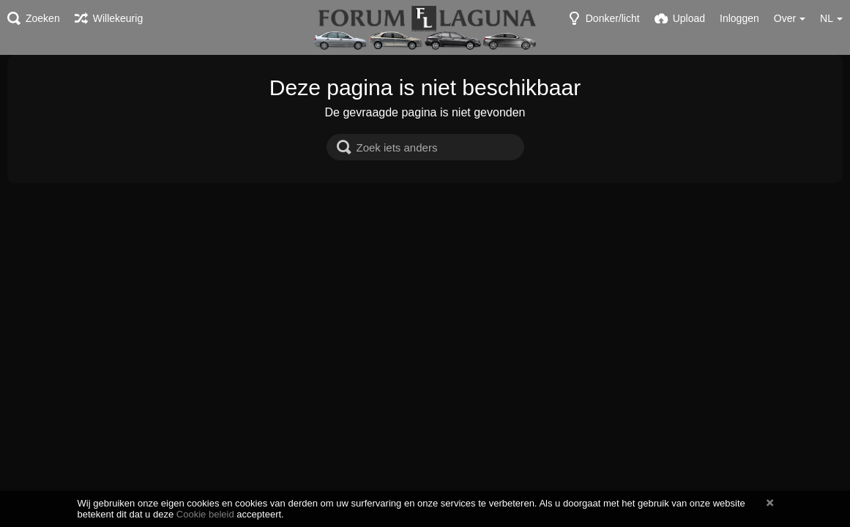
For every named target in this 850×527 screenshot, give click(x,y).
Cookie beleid (205, 514)
